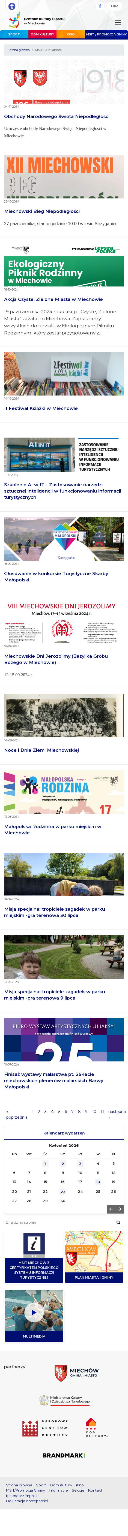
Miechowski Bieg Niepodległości (42, 211)
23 (63, 1192)
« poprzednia (17, 1114)
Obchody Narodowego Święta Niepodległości (56, 116)
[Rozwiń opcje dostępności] (12, 6)
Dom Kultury (42, 34)
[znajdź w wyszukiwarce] (118, 1222)
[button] (111, 1209)
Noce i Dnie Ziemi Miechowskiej (41, 750)
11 (102, 1111)
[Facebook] (100, 6)
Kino (71, 34)
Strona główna (19, 50)
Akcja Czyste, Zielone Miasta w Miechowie (53, 299)
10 (94, 1111)
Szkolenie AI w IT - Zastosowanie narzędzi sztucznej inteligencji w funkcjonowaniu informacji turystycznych (62, 491)
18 (98, 1182)
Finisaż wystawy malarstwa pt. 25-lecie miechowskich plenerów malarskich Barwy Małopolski (53, 1081)
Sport (14, 34)
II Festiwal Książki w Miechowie (41, 408)
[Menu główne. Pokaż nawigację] (118, 23)
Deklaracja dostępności (27, 1501)
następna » (117, 1114)
